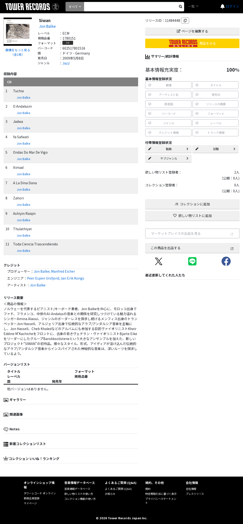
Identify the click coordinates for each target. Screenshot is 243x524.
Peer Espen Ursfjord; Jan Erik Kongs (55, 278)
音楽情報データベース (77, 489)
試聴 (215, 149)
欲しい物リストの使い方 (78, 494)
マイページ (30, 503)
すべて (73, 6)
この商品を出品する (192, 247)
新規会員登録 (31, 498)
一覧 (191, 6)
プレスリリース (195, 494)
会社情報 (191, 489)
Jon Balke (47, 26)
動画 (168, 149)
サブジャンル (168, 158)
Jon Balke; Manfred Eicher (54, 271)
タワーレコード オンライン (40, 493)
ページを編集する (192, 31)
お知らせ (110, 494)
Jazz (66, 63)
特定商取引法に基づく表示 (161, 494)
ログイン (232, 6)
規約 (147, 489)
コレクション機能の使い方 (80, 499)
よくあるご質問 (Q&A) (118, 489)
